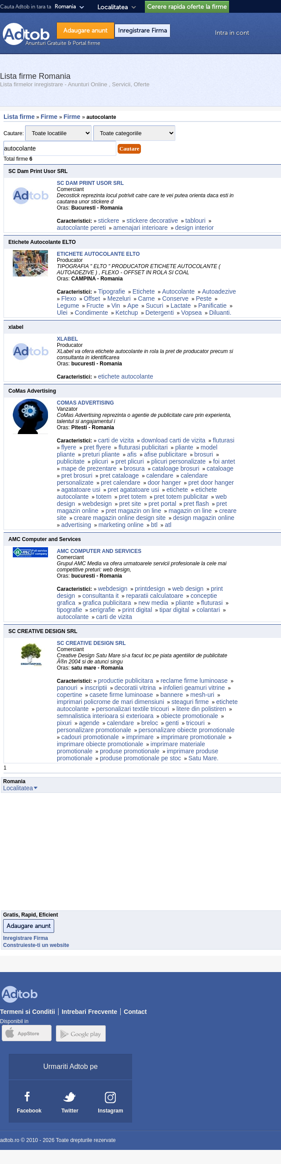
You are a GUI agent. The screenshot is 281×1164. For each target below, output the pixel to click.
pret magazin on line (133, 510)
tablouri (195, 220)
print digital (137, 609)
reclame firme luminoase (194, 680)
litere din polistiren (201, 708)
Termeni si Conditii (27, 1011)
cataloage (220, 468)
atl (168, 524)
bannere (171, 694)
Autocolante (178, 291)
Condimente (91, 312)
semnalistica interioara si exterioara (105, 715)
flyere (68, 447)
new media (153, 602)
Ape (132, 305)
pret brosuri (76, 475)
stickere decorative (152, 220)
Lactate (180, 305)
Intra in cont (232, 33)
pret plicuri (129, 461)
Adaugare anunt (85, 30)
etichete (177, 489)
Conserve (175, 298)
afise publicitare (165, 454)
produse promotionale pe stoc (140, 758)
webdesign (97, 503)
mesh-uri (202, 694)
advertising (76, 524)
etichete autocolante (125, 376)
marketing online (121, 524)
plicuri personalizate (178, 461)
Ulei (62, 312)
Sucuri (154, 305)
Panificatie (212, 305)
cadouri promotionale (90, 736)
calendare (160, 475)
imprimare (139, 736)
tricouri (195, 722)
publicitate (71, 461)
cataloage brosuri (175, 468)
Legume (68, 305)
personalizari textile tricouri (132, 708)
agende (89, 722)
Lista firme (19, 116)
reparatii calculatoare (154, 595)
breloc (149, 722)
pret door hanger (211, 482)
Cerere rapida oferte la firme (187, 7)
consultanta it (100, 595)
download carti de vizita (173, 440)
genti (172, 722)
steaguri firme (190, 701)
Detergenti (159, 312)
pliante (184, 447)
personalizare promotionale (94, 729)
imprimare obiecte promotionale (100, 744)
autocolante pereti (81, 227)
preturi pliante (101, 454)
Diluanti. (220, 312)
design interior (194, 227)
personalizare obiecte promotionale (187, 729)
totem (103, 496)
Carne (146, 298)
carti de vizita (116, 440)
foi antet (224, 461)
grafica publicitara (107, 602)
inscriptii (96, 687)
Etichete (144, 291)
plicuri (100, 461)
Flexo (68, 298)
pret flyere (97, 447)
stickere (108, 220)
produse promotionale (129, 751)
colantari (208, 609)
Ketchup (126, 312)
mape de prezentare (88, 468)
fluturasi (223, 440)
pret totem (133, 496)
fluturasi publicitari (143, 447)
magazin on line (190, 510)
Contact (135, 1011)
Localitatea (112, 7)
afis (132, 454)
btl (154, 524)
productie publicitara (125, 680)
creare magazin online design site (120, 517)
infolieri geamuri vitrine (194, 687)
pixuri (64, 722)
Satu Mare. (204, 758)
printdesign (150, 588)
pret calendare (120, 482)
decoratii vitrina (135, 687)
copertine (69, 694)
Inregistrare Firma (142, 30)
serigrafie (102, 609)
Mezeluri (119, 298)
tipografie (69, 609)
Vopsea (191, 312)
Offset (92, 298)
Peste (204, 298)
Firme (50, 116)
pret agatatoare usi (133, 489)
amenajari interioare (140, 227)
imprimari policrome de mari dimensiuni (110, 701)
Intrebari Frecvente (89, 1011)
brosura (134, 468)
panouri (67, 687)
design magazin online (203, 517)
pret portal (162, 503)
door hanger (164, 482)
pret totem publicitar (181, 496)
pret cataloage (119, 475)
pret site (130, 503)
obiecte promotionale (189, 715)
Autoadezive (219, 291)
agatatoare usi (80, 489)
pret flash (196, 503)
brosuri (203, 454)
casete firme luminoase (121, 694)
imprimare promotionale (193, 736)
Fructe (95, 305)
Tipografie (111, 291)
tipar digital (174, 609)
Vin (115, 305)
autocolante (73, 616)
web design (187, 588)
